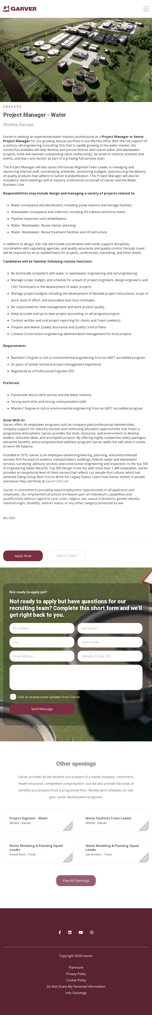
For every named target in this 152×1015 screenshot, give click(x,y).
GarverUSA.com (57, 481)
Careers (12, 106)
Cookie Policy (76, 980)
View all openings (76, 880)
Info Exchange (76, 993)
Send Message (42, 709)
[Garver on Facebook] (59, 932)
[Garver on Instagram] (92, 932)
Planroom (76, 967)
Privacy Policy (76, 974)
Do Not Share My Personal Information (76, 986)
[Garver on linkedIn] (70, 932)
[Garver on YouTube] (80, 932)
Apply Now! (23, 556)
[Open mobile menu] (146, 7)
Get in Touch (66, 555)
